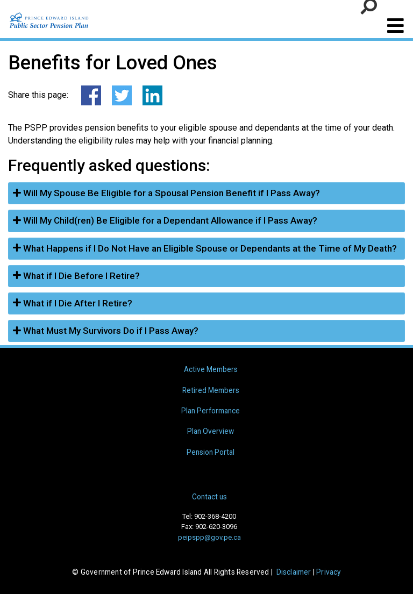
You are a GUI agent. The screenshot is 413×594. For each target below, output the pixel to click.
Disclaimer (293, 572)
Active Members (211, 369)
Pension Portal (210, 452)
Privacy (328, 572)
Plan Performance (210, 410)
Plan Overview (210, 431)
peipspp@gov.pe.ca (209, 537)
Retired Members (210, 390)
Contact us (209, 496)
